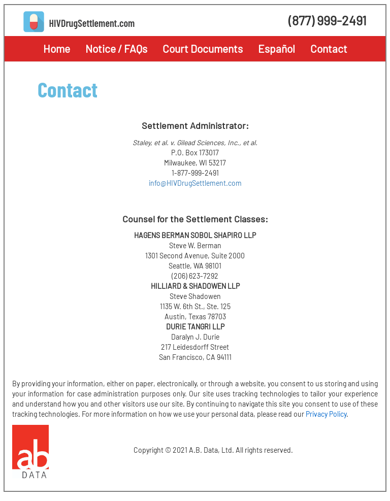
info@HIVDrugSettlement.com (195, 183)
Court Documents (202, 48)
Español (276, 48)
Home (56, 48)
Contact (328, 48)
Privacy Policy (326, 414)
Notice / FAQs (116, 48)
